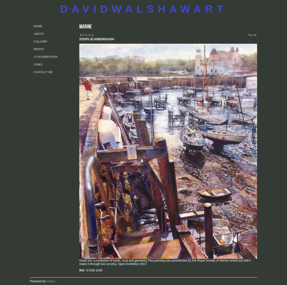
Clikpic (51, 281)
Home (38, 26)
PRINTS (39, 49)
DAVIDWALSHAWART (143, 9)
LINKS (38, 64)
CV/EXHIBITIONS (46, 57)
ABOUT (39, 34)
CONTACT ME (43, 72)
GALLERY (40, 41)
